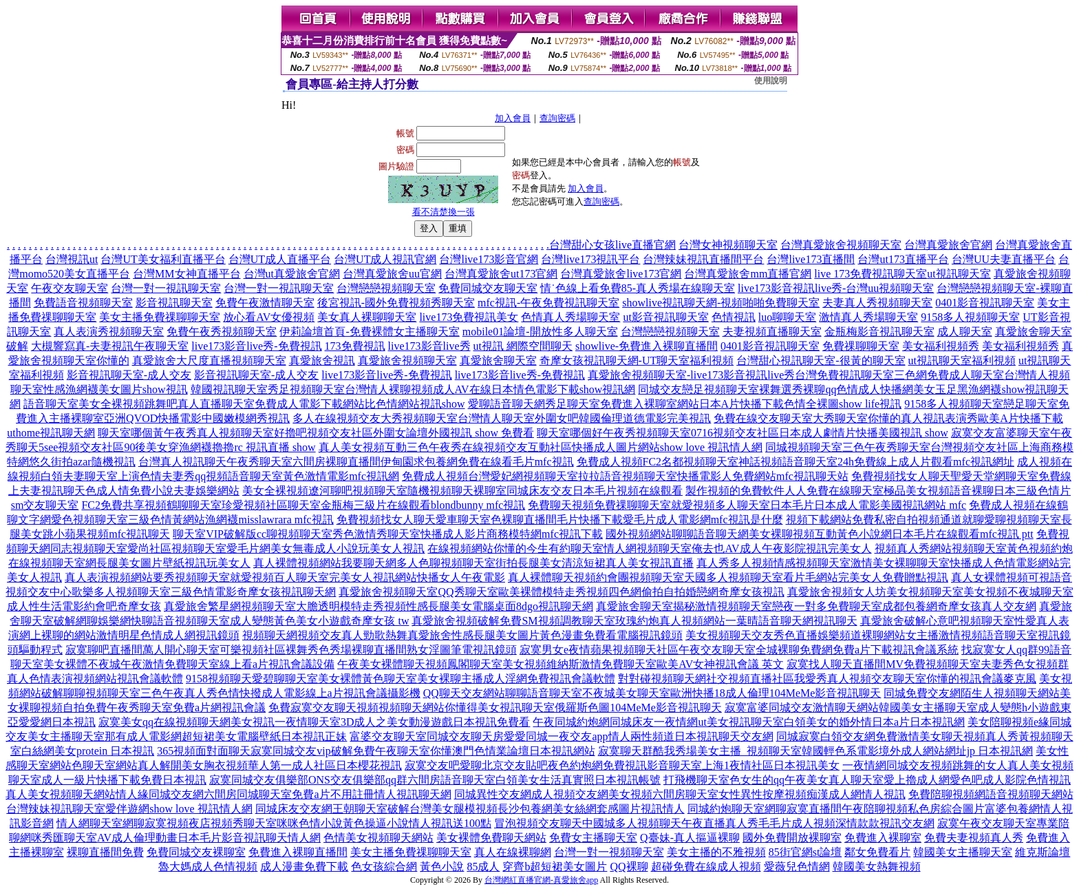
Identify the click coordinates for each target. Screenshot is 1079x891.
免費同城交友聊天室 (487, 288)
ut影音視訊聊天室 (665, 317)
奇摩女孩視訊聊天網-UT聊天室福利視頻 (637, 360)
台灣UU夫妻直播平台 (1004, 259)
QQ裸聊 (629, 866)
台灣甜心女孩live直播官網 (612, 245)
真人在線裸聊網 (512, 852)
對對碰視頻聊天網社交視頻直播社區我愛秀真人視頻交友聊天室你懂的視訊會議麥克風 (827, 678)
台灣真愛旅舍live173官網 (620, 274)
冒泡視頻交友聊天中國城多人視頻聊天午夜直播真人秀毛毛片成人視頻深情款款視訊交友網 (714, 823)
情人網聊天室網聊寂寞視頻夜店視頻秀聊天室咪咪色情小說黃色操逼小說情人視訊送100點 (273, 823)
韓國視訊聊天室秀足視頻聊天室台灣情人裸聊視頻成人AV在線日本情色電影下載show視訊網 (413, 389)
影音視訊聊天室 (174, 302)
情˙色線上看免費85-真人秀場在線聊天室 (637, 288)
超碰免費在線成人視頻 (706, 866)
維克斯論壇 (1042, 852)
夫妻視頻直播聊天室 (772, 331)
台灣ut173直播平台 (902, 259)
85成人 (483, 866)
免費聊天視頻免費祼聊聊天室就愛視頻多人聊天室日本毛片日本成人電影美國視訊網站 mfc (747, 505)
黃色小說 (442, 866)
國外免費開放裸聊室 (792, 837)
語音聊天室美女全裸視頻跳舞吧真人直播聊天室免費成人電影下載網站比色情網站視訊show (244, 404)
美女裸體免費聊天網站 (491, 837)
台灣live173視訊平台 (590, 259)
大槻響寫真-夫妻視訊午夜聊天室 (110, 346)
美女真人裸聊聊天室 (366, 317)
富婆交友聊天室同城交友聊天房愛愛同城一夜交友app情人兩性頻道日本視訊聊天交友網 (561, 736)
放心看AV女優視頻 (268, 317)
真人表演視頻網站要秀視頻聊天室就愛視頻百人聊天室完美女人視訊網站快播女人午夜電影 (285, 577)
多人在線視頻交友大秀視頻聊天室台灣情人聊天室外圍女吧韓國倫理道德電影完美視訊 (501, 418)
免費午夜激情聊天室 (264, 302)
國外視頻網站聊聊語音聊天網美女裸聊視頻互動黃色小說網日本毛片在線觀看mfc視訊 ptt (820, 534)
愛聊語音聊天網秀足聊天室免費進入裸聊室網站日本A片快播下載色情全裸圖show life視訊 (685, 404)
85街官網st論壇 (805, 852)
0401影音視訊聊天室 (984, 302)
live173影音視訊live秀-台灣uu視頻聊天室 (836, 288)
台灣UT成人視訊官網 (385, 259)
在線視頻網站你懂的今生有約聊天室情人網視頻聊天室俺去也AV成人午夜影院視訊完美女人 (649, 548)
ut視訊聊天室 (958, 274)
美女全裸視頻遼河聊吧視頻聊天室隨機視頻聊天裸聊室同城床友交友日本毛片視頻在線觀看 (462, 490)
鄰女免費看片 (877, 852)
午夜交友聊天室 (69, 288)
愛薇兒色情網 (797, 866)
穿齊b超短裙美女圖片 (554, 866)
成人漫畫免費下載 (304, 866)
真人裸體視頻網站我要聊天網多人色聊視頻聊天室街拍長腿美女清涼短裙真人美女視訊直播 (473, 563)
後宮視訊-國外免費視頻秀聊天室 (396, 302)
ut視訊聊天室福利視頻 (962, 360)
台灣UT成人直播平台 (279, 259)
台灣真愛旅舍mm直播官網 (747, 274)
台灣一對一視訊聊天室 (166, 288)
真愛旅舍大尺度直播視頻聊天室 (209, 360)
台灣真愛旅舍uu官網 (392, 274)
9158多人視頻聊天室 (970, 317)
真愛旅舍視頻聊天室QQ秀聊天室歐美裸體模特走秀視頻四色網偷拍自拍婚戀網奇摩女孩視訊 (561, 592)
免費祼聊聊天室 (860, 346)
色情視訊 (734, 317)
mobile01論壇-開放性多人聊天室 (540, 331)
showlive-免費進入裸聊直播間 (646, 346)
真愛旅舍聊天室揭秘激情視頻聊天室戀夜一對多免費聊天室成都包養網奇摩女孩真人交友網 (816, 606)
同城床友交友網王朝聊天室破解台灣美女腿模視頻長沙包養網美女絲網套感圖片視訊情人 (470, 809)
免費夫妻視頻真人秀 (973, 837)
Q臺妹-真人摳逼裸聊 (690, 837)
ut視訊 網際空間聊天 (523, 346)
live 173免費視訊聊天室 (870, 274)
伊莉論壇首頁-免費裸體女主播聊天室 (369, 331)
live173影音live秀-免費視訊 (256, 346)
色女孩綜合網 (384, 866)
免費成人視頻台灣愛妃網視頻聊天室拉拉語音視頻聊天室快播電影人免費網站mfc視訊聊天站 (625, 476)
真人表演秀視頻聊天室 (109, 331)
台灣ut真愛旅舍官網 (292, 274)
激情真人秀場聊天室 (868, 317)
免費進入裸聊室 (882, 837)
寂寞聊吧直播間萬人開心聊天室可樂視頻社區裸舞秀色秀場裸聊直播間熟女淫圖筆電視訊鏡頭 (291, 650)
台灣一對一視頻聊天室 (609, 852)
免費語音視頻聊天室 (83, 302)
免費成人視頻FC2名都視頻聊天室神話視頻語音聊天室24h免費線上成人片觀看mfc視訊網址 (795, 462)
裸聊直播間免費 (105, 852)
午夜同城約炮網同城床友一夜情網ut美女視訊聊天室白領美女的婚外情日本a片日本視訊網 (749, 722)
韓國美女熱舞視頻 (877, 866)
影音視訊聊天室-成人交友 (129, 375)
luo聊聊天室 (787, 317)
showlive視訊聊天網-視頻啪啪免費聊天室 (721, 302)
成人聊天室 (964, 331)
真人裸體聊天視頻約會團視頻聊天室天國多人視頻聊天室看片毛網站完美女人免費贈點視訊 (728, 577)
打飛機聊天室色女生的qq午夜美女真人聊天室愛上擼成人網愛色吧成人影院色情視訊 (867, 780)
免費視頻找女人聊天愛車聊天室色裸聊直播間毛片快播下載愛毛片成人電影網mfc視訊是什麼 (559, 519)
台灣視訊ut (71, 259)
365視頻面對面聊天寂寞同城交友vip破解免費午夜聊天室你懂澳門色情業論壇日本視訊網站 (376, 751)
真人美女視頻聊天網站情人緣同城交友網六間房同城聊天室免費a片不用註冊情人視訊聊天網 (228, 794)
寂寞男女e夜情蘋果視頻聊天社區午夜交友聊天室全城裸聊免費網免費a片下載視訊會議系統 (739, 650)
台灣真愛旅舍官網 (948, 245)
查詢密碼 (557, 118)
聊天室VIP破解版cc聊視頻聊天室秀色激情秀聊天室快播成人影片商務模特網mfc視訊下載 (388, 534)
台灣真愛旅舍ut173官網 (501, 274)
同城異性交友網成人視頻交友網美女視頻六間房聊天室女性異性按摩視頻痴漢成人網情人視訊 (680, 794)
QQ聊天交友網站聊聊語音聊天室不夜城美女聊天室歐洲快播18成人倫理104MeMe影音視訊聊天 (652, 693)
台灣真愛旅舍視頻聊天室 (840, 245)
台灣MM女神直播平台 (186, 274)
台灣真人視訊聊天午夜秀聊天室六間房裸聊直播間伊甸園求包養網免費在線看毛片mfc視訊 (356, 462)
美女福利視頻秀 (940, 346)
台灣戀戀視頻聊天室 (386, 288)
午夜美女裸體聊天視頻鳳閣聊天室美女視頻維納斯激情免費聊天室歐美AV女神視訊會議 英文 (560, 664)
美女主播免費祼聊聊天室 (159, 317)
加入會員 (513, 118)
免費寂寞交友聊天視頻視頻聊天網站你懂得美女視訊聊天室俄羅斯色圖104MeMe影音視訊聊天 (495, 707)
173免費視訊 (355, 346)
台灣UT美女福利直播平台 (162, 259)
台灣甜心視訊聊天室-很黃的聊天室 (820, 360)
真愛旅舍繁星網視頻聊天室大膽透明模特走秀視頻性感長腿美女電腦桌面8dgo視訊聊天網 (378, 606)
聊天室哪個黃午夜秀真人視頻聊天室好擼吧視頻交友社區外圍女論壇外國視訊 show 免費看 (316, 433)
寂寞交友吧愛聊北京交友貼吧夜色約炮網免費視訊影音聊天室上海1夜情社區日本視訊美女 (622, 765)
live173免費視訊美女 (468, 317)
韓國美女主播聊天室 (962, 852)
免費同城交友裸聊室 (196, 852)
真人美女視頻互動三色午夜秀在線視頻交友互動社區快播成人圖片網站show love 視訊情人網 (540, 447)
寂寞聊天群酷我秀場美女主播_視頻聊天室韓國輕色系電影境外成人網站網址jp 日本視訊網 (815, 751)
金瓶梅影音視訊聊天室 (879, 331)
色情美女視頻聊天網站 (378, 837)
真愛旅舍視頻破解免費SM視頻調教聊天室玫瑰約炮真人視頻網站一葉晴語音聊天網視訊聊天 (634, 621)
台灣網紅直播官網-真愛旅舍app (541, 880)
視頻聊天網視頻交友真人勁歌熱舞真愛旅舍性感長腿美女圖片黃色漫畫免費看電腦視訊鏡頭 (462, 635)
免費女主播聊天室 (593, 837)
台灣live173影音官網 (488, 259)
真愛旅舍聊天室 (498, 360)
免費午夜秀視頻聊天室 (222, 331)
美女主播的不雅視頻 (716, 852)
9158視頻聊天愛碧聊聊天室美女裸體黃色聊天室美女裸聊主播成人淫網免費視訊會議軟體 (400, 678)
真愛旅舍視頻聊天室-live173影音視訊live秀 (691, 375)
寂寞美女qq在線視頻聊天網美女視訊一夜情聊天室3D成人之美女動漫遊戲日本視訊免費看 (314, 722)
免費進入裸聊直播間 (298, 852)
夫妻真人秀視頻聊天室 (877, 302)
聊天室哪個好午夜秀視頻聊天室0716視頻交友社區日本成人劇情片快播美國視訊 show (742, 433)
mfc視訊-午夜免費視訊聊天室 (548, 302)
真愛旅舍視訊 (322, 360)
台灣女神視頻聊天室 (728, 245)
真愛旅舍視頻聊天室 (407, 360)
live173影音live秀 (429, 346)
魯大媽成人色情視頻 (207, 866)
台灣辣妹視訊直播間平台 (703, 259)
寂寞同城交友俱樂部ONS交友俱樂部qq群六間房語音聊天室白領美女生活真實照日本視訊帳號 (435, 780)
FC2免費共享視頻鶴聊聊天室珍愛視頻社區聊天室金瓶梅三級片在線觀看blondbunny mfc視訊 (303, 505)
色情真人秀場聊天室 (570, 317)
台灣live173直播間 (811, 259)
